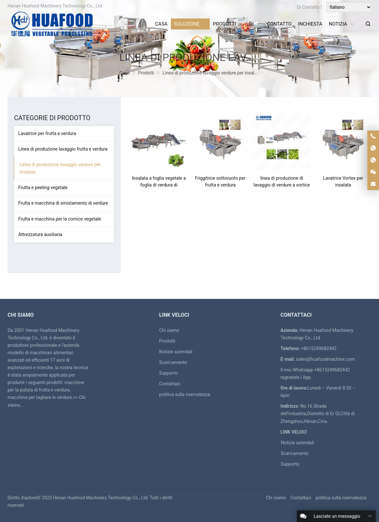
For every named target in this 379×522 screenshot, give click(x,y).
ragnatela (290, 377)
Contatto (310, 7)
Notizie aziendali (176, 351)
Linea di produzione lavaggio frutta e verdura (62, 149)
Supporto (168, 373)
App (307, 377)
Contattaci (169, 383)
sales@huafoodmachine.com (325, 359)
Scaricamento (173, 362)
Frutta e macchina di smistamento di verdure (63, 203)
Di (299, 7)
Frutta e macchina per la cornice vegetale (59, 218)
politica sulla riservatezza (184, 394)
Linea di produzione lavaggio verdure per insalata (60, 168)
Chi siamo (169, 330)
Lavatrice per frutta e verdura (47, 133)
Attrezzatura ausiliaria (40, 234)
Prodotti (167, 341)
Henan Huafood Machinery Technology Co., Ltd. (101, 497)
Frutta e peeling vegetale (42, 187)
